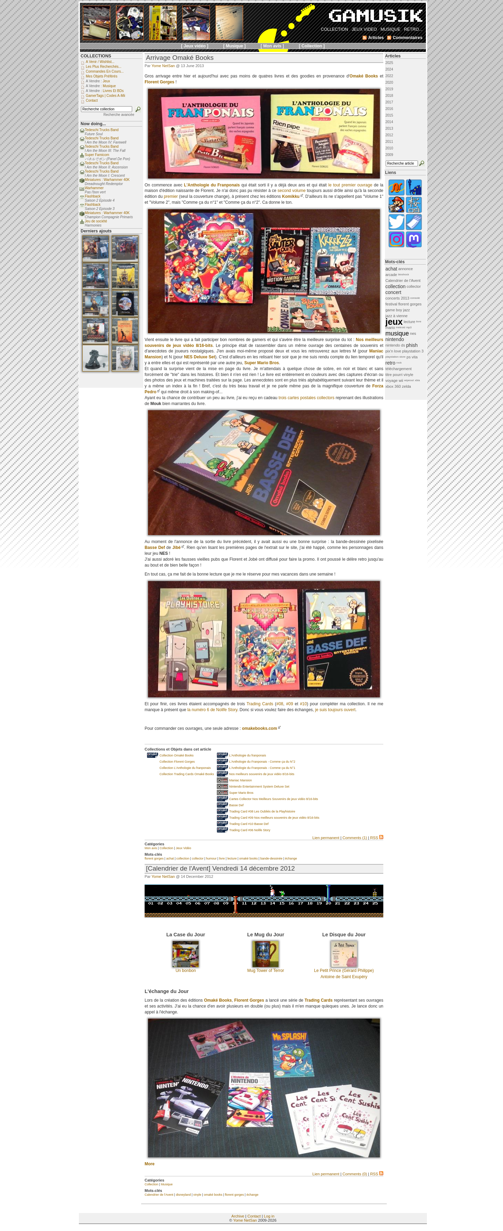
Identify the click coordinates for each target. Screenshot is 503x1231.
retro (390, 363)
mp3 (409, 327)
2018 (389, 96)
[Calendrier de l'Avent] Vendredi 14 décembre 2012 (220, 868)
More (150, 1163)
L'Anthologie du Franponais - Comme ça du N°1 (262, 768)
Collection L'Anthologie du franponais (185, 768)
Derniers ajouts (96, 231)
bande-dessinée (271, 858)
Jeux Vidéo (183, 848)
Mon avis (151, 848)
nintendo (394, 339)
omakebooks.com (259, 728)
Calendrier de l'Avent (159, 1194)
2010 (389, 148)
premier (171, 196)
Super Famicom (97, 155)
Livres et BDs (113, 91)
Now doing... (93, 123)
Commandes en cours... (105, 71)
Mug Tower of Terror (265, 970)
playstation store (395, 356)
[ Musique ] (234, 46)
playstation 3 (413, 351)
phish (412, 345)
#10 (303, 703)
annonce (405, 269)
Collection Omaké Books (176, 755)
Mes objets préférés (101, 76)
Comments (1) (354, 838)
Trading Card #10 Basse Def (249, 824)
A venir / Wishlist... (100, 62)
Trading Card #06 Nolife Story (250, 830)
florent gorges (154, 858)
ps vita (412, 357)
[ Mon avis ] (272, 46)
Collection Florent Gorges (177, 761)
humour (211, 858)
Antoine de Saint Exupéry (343, 976)
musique (397, 333)
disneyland (183, 1194)
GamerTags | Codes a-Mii (105, 96)
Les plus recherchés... (103, 66)
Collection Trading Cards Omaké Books (186, 774)
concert (393, 292)
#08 (279, 703)
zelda (406, 386)
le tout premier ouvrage (350, 185)
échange (291, 858)
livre (222, 858)
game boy (393, 310)
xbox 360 (393, 386)
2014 (389, 122)
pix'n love (393, 351)
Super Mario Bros (241, 792)
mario (390, 327)
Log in (269, 1216)
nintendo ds (395, 345)
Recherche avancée (118, 115)
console (415, 298)
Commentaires (407, 37)
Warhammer (94, 188)
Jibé (176, 547)
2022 (389, 76)
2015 (389, 115)
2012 (389, 135)
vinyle (197, 1194)
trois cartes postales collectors (306, 397)
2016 (389, 109)
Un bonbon (185, 970)
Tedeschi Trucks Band (102, 130)
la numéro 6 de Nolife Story (212, 709)
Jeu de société (96, 221)
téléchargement (398, 369)
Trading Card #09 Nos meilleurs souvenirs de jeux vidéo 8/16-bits (274, 817)
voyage (391, 380)
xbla (417, 380)
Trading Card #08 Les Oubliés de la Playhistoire (262, 811)
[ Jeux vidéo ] (194, 46)
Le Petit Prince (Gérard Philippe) (344, 970)
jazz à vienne (396, 316)
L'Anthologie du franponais (247, 755)
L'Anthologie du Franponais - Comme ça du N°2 (262, 761)
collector (198, 858)
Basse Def (236, 805)
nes (413, 333)
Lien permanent (325, 838)
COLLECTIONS (96, 56)
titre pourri (394, 375)
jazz (406, 310)
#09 (289, 703)
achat (170, 858)
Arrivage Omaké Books (180, 57)
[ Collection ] (312, 46)
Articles (393, 56)
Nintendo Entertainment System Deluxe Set (259, 786)
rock (399, 362)
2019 (389, 89)
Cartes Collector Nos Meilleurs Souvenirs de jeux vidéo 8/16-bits (273, 799)
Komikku (291, 196)
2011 (389, 142)
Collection (166, 848)
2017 (389, 102)
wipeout (409, 380)
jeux (394, 322)
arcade (391, 275)
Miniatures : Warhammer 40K (107, 180)
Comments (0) (354, 1174)
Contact (254, 1216)
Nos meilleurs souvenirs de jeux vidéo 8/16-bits (261, 774)
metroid (400, 327)
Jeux (106, 81)
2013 (389, 128)
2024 (389, 69)
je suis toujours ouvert (335, 709)
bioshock (403, 274)
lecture (232, 858)
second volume (291, 190)
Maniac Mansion (240, 780)
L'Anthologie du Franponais (212, 185)
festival (391, 304)
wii (401, 380)
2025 (389, 63)
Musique (167, 1184)
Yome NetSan (163, 66)
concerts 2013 (397, 298)
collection (183, 858)
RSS (376, 838)
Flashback (93, 196)
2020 (389, 82)
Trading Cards (260, 703)
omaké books (248, 858)
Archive (237, 1216)
